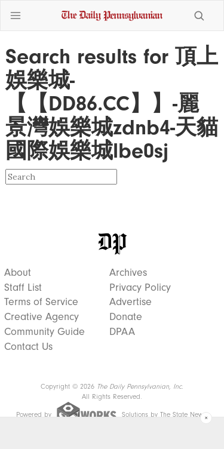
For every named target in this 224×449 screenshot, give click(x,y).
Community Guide (44, 332)
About (17, 273)
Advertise (130, 302)
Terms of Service (41, 302)
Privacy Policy (140, 288)
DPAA (122, 332)
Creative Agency (41, 317)
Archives (128, 273)
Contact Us (28, 347)
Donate (125, 317)
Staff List (23, 288)
